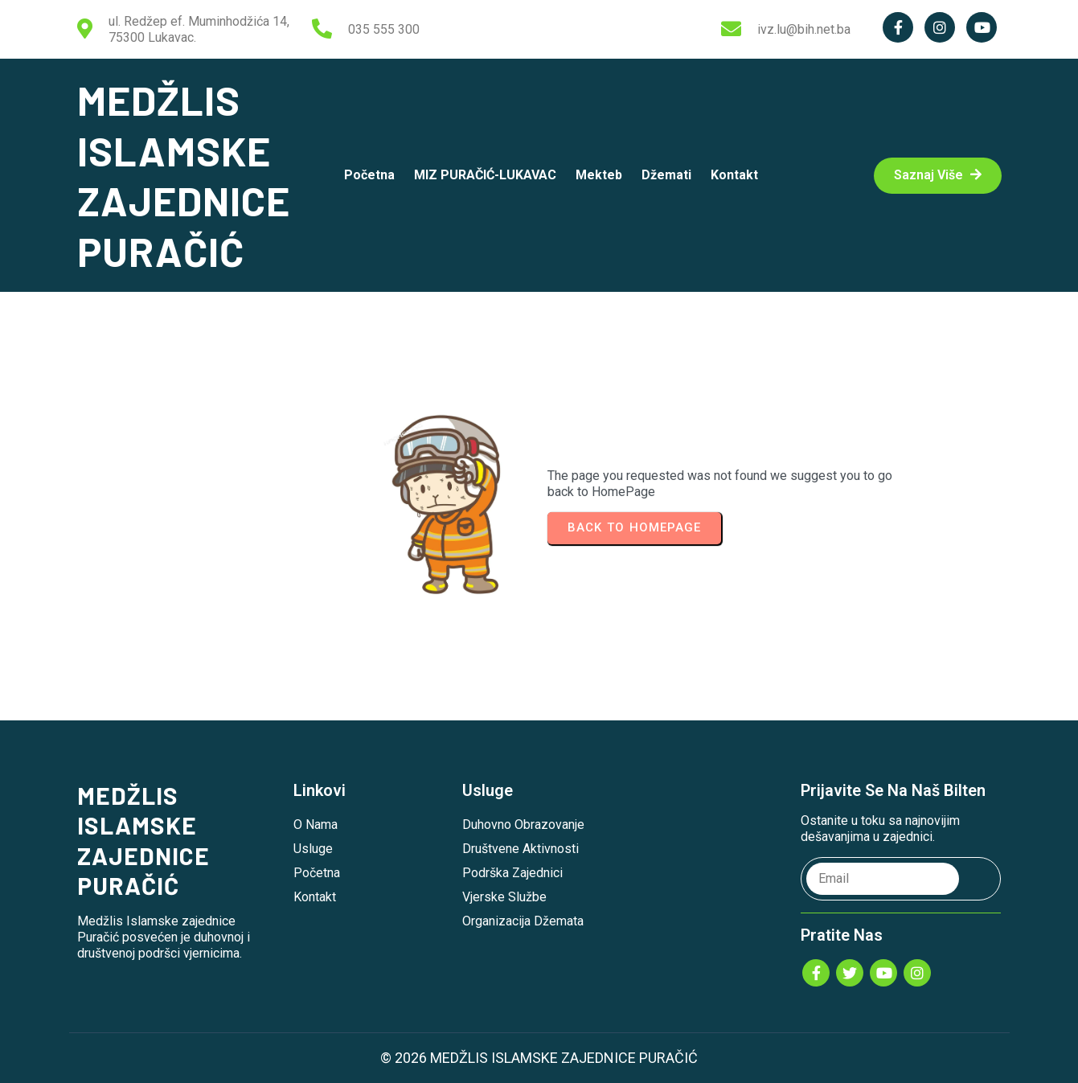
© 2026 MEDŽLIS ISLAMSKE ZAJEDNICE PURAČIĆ (539, 1057)
